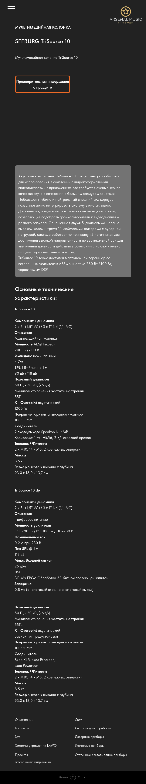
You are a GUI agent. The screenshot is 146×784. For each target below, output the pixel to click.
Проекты (21, 755)
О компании (24, 720)
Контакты (22, 728)
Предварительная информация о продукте (42, 84)
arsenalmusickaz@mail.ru (33, 762)
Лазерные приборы (89, 737)
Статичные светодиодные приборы (101, 755)
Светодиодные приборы (93, 728)
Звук (18, 737)
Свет (78, 720)
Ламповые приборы (89, 745)
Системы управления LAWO (36, 745)
